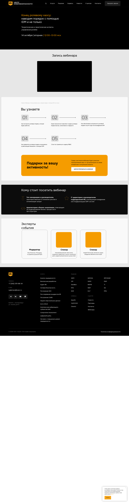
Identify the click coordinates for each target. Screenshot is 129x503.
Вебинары (11, 103)
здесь (112, 494)
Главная (6, 103)
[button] (47, 4)
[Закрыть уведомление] (125, 488)
